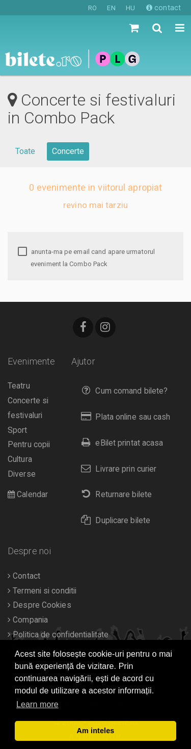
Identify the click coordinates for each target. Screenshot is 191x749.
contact (163, 8)
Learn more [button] (37, 704)
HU (130, 8)
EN (111, 8)
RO (92, 8)
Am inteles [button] (96, 731)
